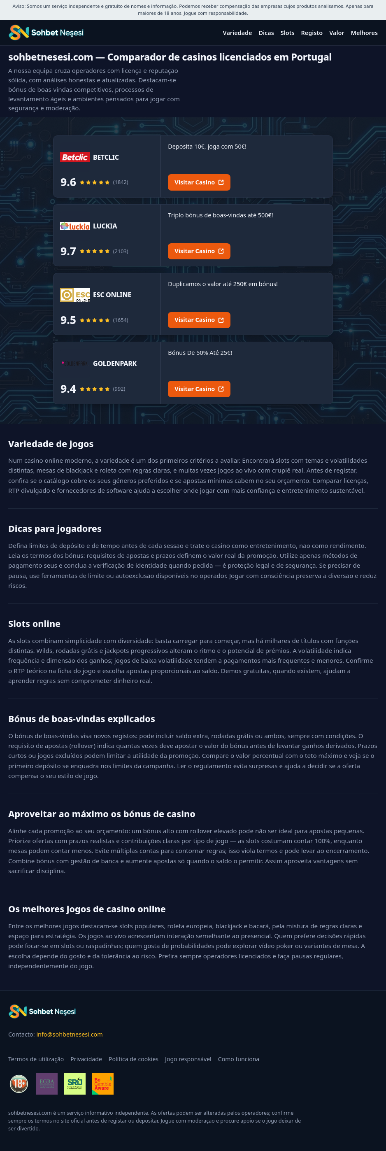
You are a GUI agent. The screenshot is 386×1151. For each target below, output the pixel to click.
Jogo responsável (188, 1059)
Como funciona (239, 1059)
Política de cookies (133, 1059)
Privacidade (86, 1059)
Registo (312, 33)
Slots (288, 33)
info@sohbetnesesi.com (69, 1034)
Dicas (266, 33)
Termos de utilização (36, 1059)
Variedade (237, 33)
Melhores (364, 33)
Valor (336, 33)
